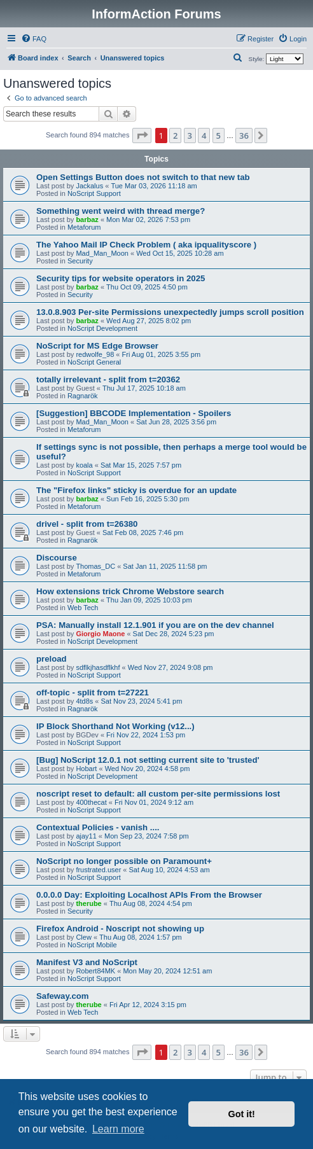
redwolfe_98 (95, 354)
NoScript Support (94, 193)
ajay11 (86, 836)
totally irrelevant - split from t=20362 (108, 379)
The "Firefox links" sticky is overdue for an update (136, 490)
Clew (83, 937)
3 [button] (190, 135)
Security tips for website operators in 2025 (120, 278)
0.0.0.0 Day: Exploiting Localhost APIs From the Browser (149, 895)
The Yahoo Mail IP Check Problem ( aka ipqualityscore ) (146, 244)
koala (84, 465)
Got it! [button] (241, 1114)
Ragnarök (82, 396)
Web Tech (83, 607)
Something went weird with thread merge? (120, 211)
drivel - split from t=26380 (86, 524)
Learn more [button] (118, 1129)
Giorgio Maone (100, 633)
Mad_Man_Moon (102, 253)
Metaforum (84, 227)
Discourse (56, 557)
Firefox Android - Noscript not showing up (120, 928)
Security (80, 261)
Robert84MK (95, 971)
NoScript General (94, 362)
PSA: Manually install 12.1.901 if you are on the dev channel (155, 625)
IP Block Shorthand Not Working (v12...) (115, 726)
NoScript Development (102, 328)
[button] (141, 135)
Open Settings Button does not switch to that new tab (143, 177)
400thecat (91, 802)
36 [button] (244, 135)
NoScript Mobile (92, 945)
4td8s (84, 701)
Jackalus (89, 186)
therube (88, 903)
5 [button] (218, 135)
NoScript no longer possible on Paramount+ (124, 861)
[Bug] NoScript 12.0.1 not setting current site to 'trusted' (148, 760)
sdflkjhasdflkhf (98, 667)
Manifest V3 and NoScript (86, 962)
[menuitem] (33, 38)
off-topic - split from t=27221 (92, 692)
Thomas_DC (95, 566)
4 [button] (204, 135)
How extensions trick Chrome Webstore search (130, 591)
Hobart (86, 768)
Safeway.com (62, 996)
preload (51, 659)
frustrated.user (98, 870)
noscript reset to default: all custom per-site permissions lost (158, 793)
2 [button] (175, 135)
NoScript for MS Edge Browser (97, 346)
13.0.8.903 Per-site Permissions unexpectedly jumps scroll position (170, 312)
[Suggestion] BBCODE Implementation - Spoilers (133, 413)
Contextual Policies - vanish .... (97, 827)
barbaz (87, 219)
